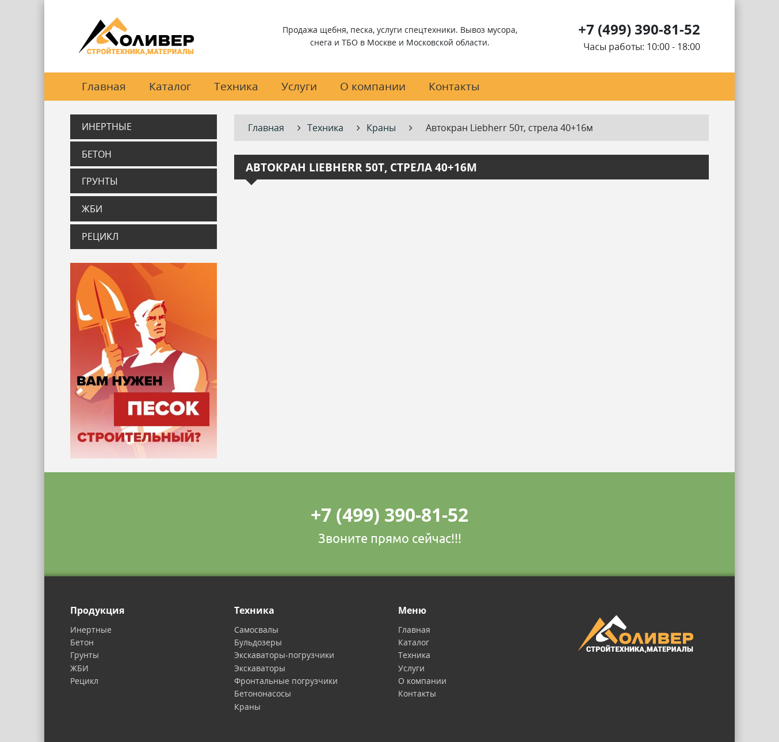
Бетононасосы (262, 693)
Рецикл (100, 236)
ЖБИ (92, 208)
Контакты (454, 86)
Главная (104, 86)
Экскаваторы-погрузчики (284, 654)
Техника (236, 86)
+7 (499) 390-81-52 (639, 29)
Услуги (299, 86)
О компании (373, 86)
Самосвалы (256, 629)
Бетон (97, 154)
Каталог (170, 86)
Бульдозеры (258, 642)
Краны (247, 706)
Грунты (100, 181)
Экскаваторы (259, 668)
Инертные (107, 126)
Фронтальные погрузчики (286, 680)
